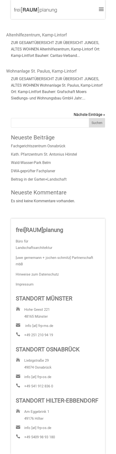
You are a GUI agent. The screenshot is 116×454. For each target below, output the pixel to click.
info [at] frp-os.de (37, 377)
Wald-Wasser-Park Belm (31, 162)
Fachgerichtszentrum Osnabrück (38, 146)
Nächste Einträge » (89, 114)
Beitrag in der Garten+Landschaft (39, 179)
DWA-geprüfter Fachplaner (33, 171)
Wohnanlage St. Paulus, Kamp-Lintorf (41, 71)
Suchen (97, 123)
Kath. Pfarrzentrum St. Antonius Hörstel (44, 154)
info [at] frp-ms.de (39, 326)
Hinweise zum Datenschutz (37, 274)
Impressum (25, 284)
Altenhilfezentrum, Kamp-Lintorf (36, 34)
